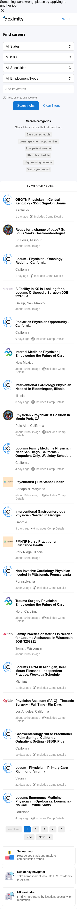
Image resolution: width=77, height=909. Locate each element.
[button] (38, 134)
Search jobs (26, 105)
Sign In (66, 19)
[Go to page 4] (52, 829)
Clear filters (51, 105)
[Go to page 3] (44, 829)
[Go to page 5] (61, 829)
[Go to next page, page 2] (44, 837)
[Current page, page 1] (27, 829)
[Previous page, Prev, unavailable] (14, 829)
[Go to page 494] (29, 837)
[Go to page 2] (35, 829)
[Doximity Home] (13, 19)
